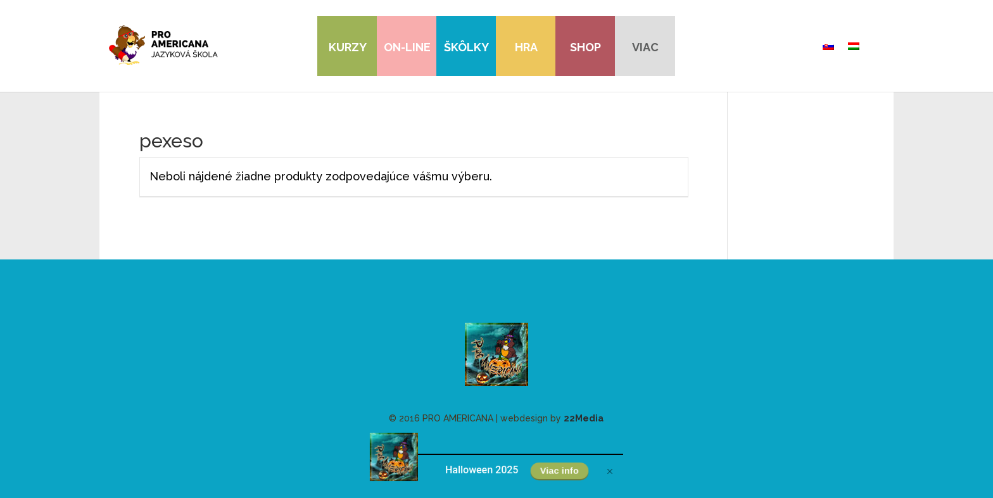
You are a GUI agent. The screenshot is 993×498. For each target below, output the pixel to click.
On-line (407, 47)
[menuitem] (828, 46)
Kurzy (348, 47)
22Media (584, 418)
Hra (526, 47)
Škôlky (466, 47)
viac (645, 47)
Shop (585, 47)
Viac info (559, 471)
